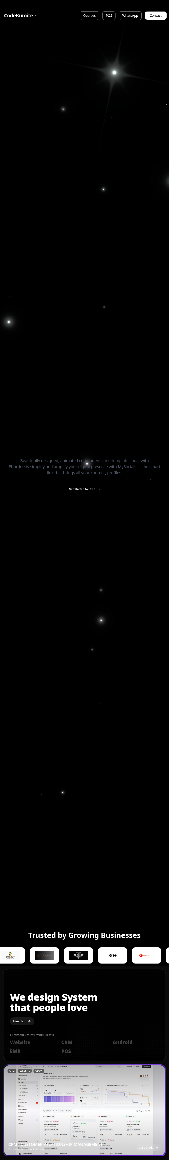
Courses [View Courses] (89, 15)
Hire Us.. (22, 1021)
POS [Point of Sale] (109, 15)
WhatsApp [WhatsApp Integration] (130, 15)
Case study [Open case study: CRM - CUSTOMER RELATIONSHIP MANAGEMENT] (148, 1147)
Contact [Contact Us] (156, 15)
